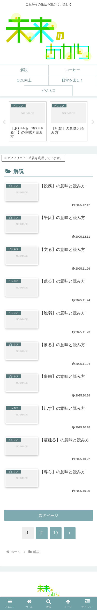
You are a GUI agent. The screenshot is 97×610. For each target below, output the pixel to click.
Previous (3, 122)
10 (55, 533)
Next (93, 122)
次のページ (48, 515)
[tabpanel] (28, 121)
